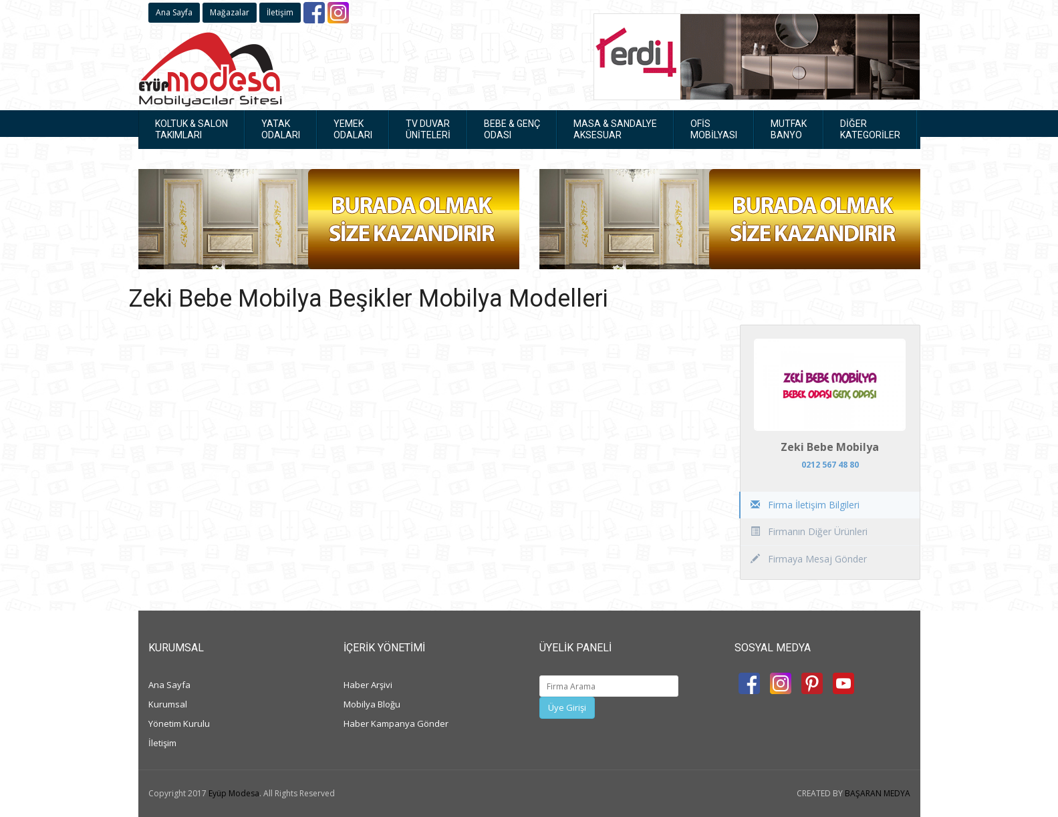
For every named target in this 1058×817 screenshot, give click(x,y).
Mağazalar (229, 12)
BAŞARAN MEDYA (877, 793)
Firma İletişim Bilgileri (805, 504)
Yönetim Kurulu (179, 723)
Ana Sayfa (174, 12)
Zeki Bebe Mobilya (830, 447)
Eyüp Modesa (234, 793)
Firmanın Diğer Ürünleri (809, 531)
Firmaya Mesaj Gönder (809, 558)
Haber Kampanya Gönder (396, 723)
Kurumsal (167, 704)
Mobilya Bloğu (372, 704)
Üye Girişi (567, 707)
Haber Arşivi (368, 685)
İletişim (280, 12)
